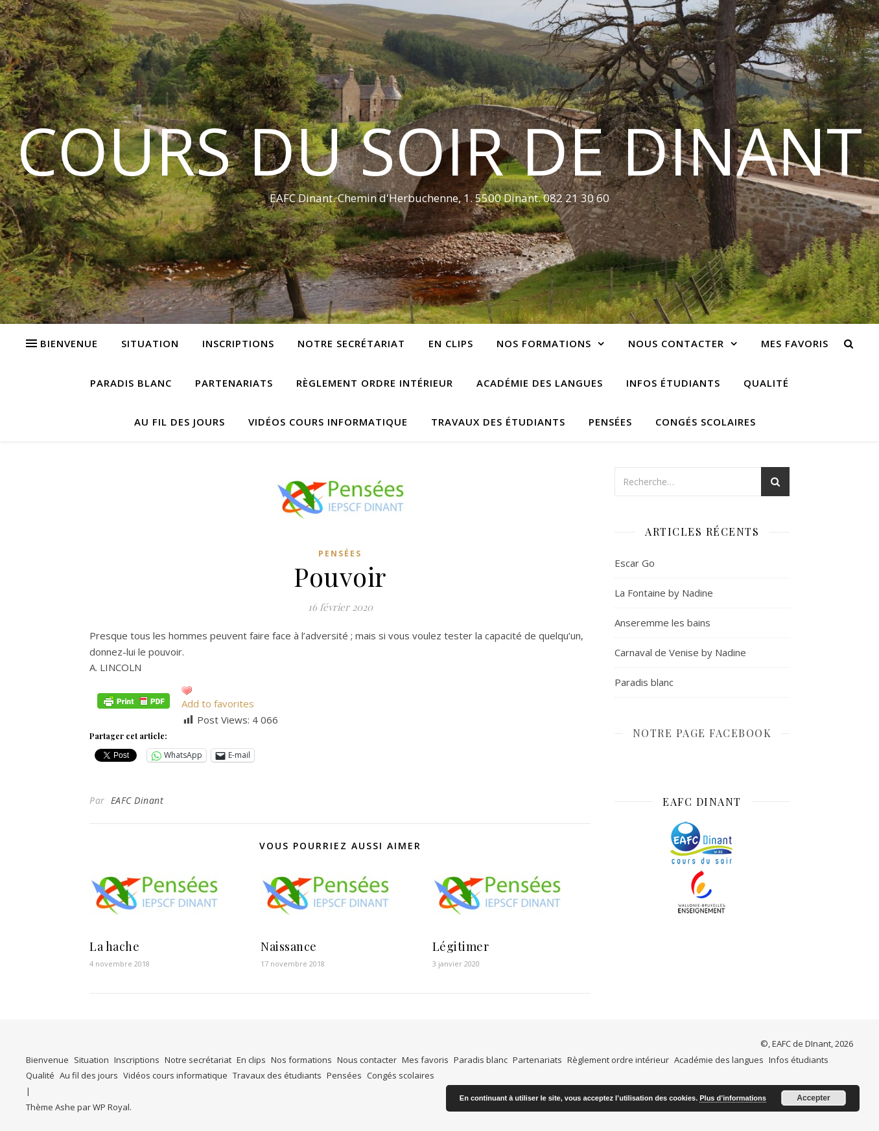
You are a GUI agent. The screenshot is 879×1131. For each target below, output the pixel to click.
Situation (150, 343)
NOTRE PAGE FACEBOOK (702, 733)
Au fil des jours (179, 421)
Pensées (610, 421)
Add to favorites (218, 703)
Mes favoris (794, 343)
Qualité (766, 382)
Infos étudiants (673, 382)
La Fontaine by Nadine (664, 592)
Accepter (813, 1097)
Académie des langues (539, 382)
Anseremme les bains (662, 622)
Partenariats (234, 382)
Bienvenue (69, 343)
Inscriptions (238, 343)
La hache (114, 946)
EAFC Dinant (137, 800)
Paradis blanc (131, 382)
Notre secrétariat (351, 343)
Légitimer (460, 946)
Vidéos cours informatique (328, 421)
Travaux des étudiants (498, 421)
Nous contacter (676, 343)
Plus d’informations (732, 1098)
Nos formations (544, 343)
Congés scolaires (705, 421)
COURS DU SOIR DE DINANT (439, 150)
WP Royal (111, 1107)
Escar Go (635, 562)
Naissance (289, 946)
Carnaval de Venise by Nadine (680, 652)
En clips (450, 343)
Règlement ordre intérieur (374, 382)
